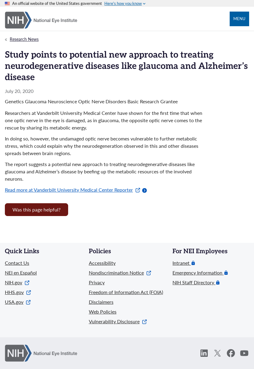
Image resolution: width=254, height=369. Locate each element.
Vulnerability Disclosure (118, 321)
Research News (24, 39)
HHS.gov (18, 292)
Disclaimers (101, 302)
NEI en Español (21, 272)
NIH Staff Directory (193, 282)
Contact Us (17, 263)
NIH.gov (17, 282)
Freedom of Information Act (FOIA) (126, 292)
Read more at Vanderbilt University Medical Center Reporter (72, 190)
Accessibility (102, 263)
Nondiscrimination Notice (120, 272)
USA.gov (18, 302)
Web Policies (103, 311)
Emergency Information (198, 272)
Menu (239, 18)
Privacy (97, 282)
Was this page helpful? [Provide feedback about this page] (36, 209)
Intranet (181, 263)
